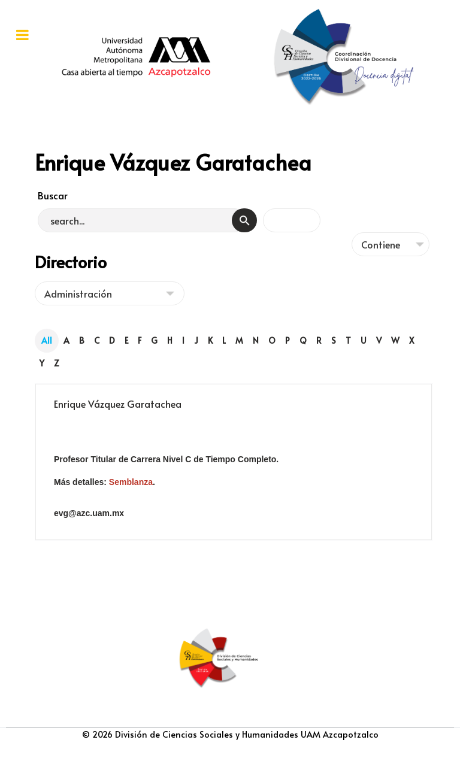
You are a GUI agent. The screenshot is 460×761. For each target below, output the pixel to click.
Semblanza (131, 482)
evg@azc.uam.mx (89, 513)
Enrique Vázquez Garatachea (117, 403)
